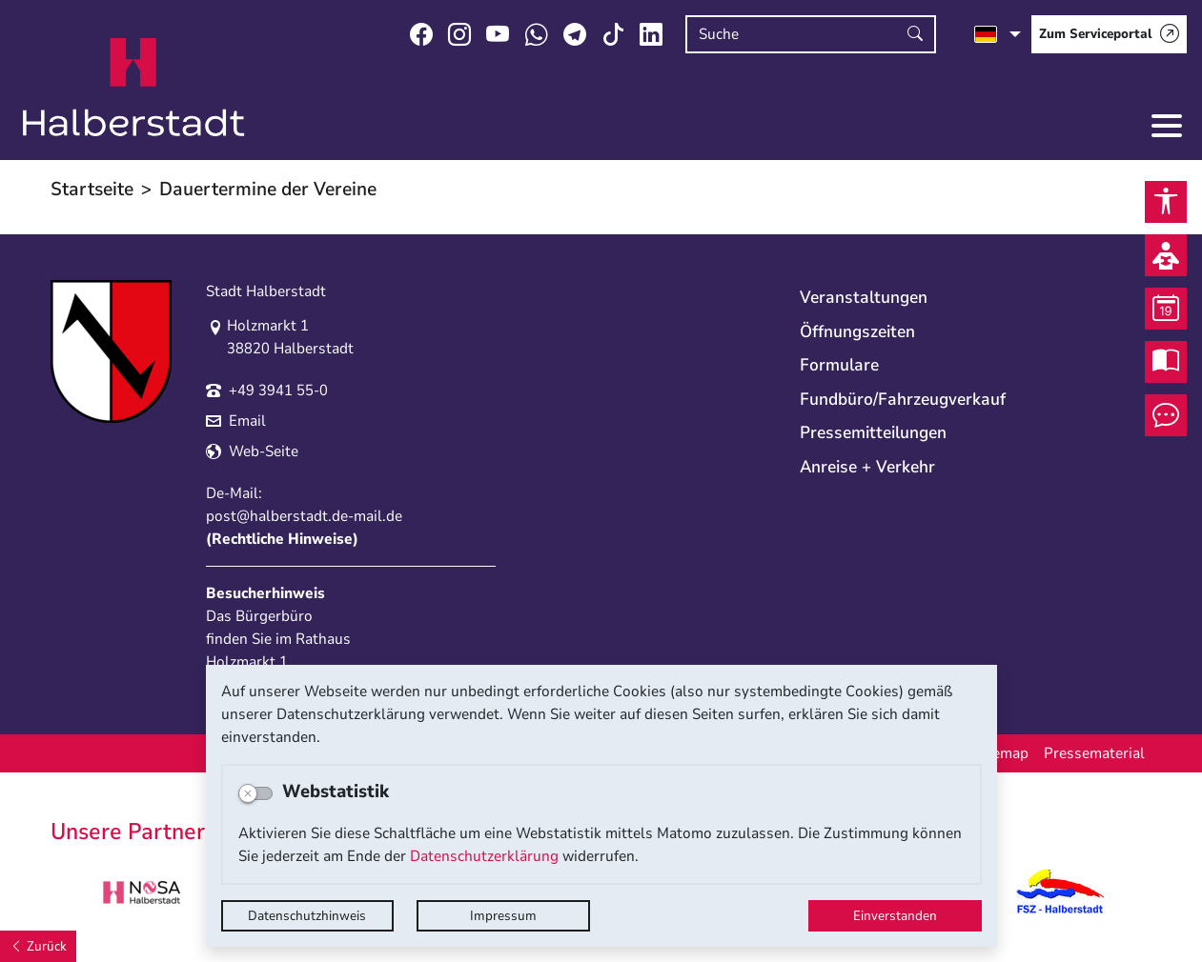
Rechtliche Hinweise (282, 539)
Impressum (503, 916)
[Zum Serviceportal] (1109, 34)
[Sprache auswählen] (998, 34)
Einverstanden (895, 916)
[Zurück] (38, 946)
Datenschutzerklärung (484, 856)
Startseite (92, 189)
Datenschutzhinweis (307, 916)
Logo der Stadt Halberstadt (134, 87)
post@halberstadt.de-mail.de (304, 516)
